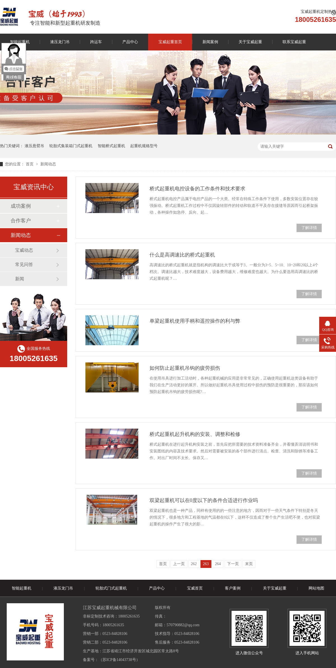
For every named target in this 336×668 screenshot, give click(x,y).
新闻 (19, 278)
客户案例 (233, 588)
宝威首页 (195, 588)
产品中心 (130, 42)
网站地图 (316, 588)
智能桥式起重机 (111, 146)
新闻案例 (210, 42)
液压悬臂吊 (34, 146)
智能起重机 (21, 588)
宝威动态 (24, 250)
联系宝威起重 (294, 42)
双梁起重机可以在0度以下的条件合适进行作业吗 (204, 500)
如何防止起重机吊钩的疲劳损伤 (185, 368)
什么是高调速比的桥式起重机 (182, 255)
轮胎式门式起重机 (111, 588)
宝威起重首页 (170, 42)
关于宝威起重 (250, 42)
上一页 (179, 564)
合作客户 (21, 220)
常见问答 (24, 264)
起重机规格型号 (144, 146)
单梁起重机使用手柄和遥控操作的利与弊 (195, 321)
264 (218, 564)
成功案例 (21, 206)
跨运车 (96, 42)
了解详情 (309, 228)
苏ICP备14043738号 (119, 660)
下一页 (233, 564)
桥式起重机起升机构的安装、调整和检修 (195, 434)
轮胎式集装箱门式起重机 (70, 146)
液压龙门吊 (60, 42)
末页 (249, 564)
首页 (30, 164)
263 (206, 564)
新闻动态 (48, 164)
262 (194, 564)
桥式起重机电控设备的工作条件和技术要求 (197, 188)
